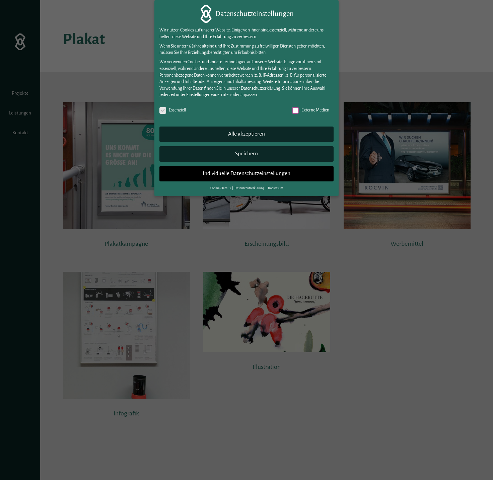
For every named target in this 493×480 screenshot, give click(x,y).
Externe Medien (310, 108)
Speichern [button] (246, 152)
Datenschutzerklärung (260, 86)
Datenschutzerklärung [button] (249, 186)
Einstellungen (198, 92)
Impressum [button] (275, 186)
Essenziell (172, 108)
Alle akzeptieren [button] (246, 132)
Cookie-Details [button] (220, 186)
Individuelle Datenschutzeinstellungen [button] (246, 171)
